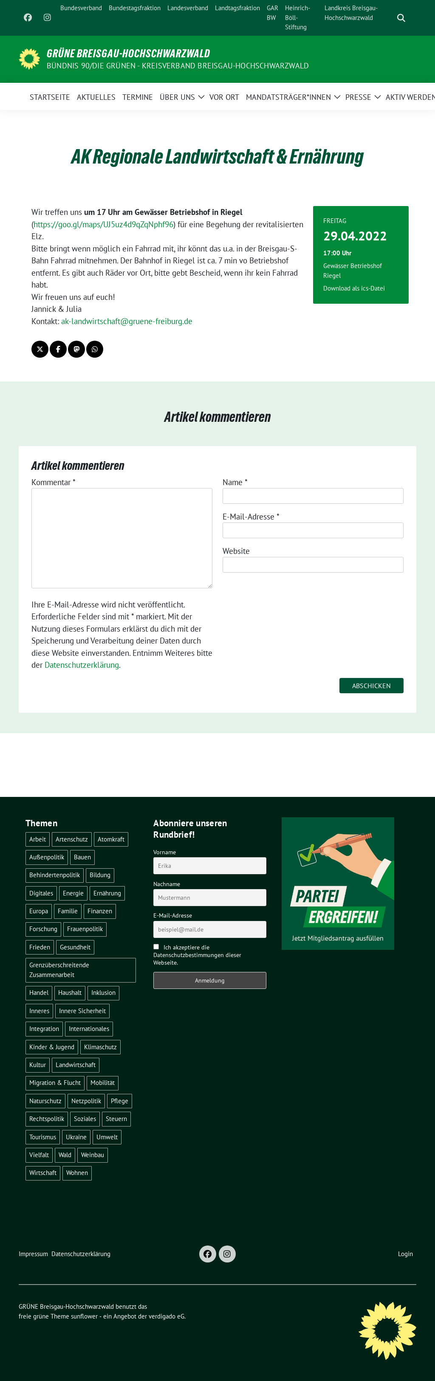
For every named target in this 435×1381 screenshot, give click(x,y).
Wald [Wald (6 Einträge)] (65, 1155)
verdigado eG (166, 1316)
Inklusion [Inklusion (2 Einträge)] (103, 992)
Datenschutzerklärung (82, 665)
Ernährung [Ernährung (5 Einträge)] (107, 893)
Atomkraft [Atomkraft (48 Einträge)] (111, 839)
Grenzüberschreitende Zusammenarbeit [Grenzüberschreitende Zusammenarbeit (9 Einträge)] (59, 970)
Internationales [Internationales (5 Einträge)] (89, 1029)
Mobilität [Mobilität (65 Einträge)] (102, 1083)
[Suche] (389, 18)
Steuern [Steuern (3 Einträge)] (116, 1119)
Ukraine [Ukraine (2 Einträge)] (76, 1137)
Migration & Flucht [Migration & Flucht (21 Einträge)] (55, 1083)
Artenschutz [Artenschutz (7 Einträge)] (72, 839)
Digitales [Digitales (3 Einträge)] (41, 893)
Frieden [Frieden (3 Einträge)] (39, 947)
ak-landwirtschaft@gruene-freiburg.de (126, 321)
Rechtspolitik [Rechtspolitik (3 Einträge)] (46, 1119)
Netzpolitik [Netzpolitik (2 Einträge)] (86, 1101)
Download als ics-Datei (354, 288)
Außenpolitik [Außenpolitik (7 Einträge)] (46, 857)
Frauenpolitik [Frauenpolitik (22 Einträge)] (85, 929)
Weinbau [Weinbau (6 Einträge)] (92, 1155)
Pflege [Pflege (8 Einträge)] (119, 1101)
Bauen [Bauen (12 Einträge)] (82, 857)
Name (235, 482)
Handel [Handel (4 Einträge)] (38, 992)
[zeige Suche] (401, 18)
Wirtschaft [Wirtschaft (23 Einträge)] (42, 1173)
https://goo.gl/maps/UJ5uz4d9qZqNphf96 (103, 224)
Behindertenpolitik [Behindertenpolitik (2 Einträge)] (54, 875)
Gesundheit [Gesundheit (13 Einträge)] (75, 947)
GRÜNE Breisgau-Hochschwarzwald (128, 53)
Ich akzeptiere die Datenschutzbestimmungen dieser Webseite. (197, 954)
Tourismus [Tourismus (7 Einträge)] (42, 1137)
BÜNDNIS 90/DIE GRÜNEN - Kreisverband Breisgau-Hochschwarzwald (178, 66)
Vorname (164, 852)
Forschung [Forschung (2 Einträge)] (43, 929)
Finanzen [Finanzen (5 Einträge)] (100, 911)
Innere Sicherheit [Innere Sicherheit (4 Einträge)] (82, 1011)
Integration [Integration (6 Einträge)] (44, 1029)
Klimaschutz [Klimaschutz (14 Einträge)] (100, 1047)
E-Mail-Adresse (251, 516)
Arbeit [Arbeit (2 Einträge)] (37, 839)
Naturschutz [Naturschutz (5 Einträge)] (45, 1101)
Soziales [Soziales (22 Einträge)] (85, 1119)
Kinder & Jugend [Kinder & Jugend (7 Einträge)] (51, 1047)
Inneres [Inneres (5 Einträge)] (39, 1011)
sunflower (84, 1316)
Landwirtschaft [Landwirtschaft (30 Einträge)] (76, 1065)
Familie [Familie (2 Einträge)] (68, 911)
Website (236, 551)
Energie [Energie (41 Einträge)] (73, 893)
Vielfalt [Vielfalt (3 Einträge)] (39, 1155)
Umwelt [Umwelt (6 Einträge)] (107, 1137)
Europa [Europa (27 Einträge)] (38, 911)
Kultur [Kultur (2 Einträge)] (37, 1065)
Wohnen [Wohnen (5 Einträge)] (77, 1173)
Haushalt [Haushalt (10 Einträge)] (70, 992)
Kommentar (53, 482)
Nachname (166, 884)
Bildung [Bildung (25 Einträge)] (100, 875)
